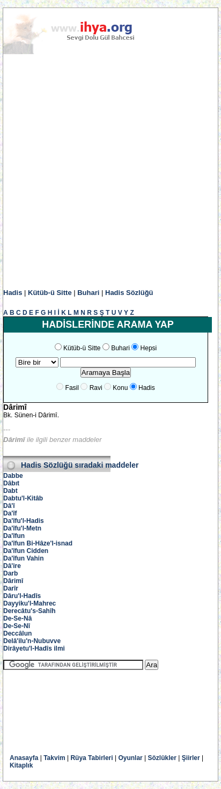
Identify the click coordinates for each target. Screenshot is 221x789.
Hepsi (149, 348)
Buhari (88, 293)
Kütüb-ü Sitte (50, 293)
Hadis (12, 293)
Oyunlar (130, 758)
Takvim (54, 758)
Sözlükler (162, 758)
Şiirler (191, 758)
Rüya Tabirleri (91, 758)
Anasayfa (24, 758)
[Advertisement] (110, 171)
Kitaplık (21, 765)
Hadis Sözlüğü (129, 293)
